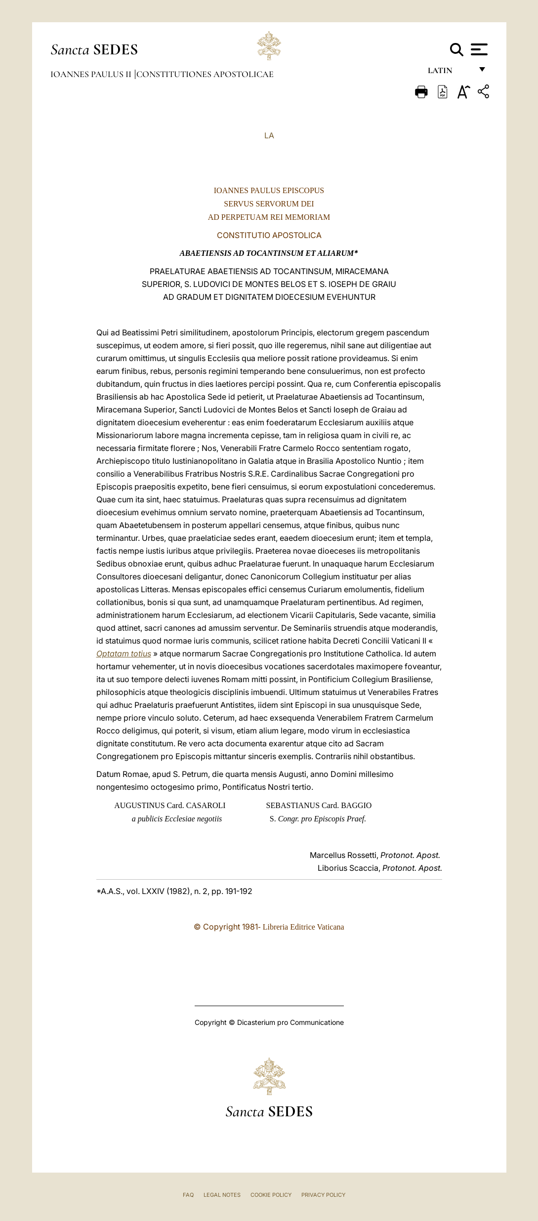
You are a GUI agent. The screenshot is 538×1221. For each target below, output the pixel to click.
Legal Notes (222, 1194)
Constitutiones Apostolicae (205, 74)
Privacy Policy (323, 1194)
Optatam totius (123, 653)
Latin (450, 73)
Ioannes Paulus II (91, 74)
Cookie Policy (270, 1194)
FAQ (188, 1194)
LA (269, 135)
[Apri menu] (478, 49)
